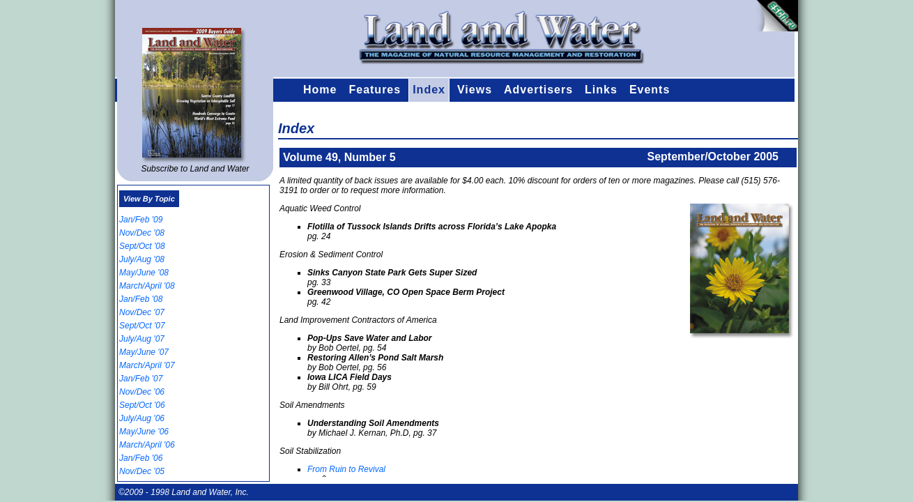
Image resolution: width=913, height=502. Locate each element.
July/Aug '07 (141, 339)
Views (474, 90)
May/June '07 (144, 352)
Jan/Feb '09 (140, 220)
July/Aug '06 (141, 418)
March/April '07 (147, 365)
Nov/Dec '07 (141, 312)
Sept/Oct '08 (142, 246)
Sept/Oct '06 (142, 405)
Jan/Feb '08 (140, 299)
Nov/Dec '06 (141, 392)
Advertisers (538, 90)
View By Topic (149, 199)
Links (601, 90)
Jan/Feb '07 (140, 378)
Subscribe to (195, 169)
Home (320, 90)
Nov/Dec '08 (141, 233)
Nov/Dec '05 (141, 471)
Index (429, 90)
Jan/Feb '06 (140, 458)
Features (374, 90)
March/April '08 (147, 286)
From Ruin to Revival (346, 469)
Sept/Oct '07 (142, 325)
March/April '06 (147, 445)
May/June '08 (144, 272)
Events (649, 90)
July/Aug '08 (141, 259)
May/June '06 (144, 431)
